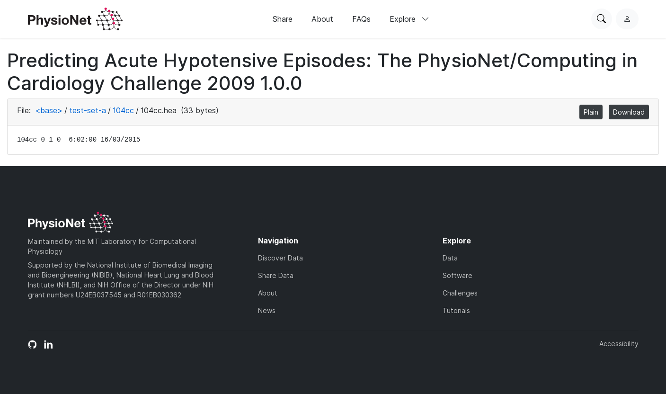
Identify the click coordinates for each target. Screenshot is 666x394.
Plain (591, 112)
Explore (409, 19)
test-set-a (87, 110)
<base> (48, 110)
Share (283, 19)
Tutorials (456, 310)
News (266, 310)
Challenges (460, 293)
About (322, 19)
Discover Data (280, 258)
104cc (123, 110)
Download (629, 112)
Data (450, 258)
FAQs (361, 19)
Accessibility (619, 344)
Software (457, 275)
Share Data (275, 275)
